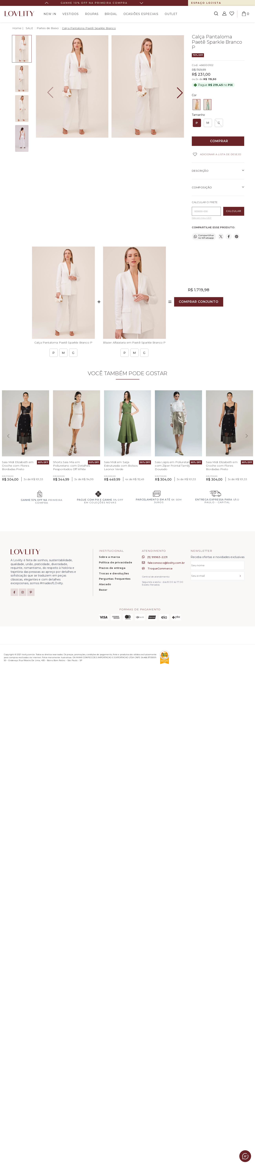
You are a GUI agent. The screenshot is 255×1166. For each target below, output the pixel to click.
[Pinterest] (31, 592)
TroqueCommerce (157, 568)
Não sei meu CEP (201, 217)
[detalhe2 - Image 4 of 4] (21, 138)
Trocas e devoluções (114, 573)
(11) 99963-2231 (155, 557)
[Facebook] (14, 592)
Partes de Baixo (48, 28)
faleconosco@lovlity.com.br (163, 562)
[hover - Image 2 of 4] (21, 78)
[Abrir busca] (216, 14)
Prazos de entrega (112, 567)
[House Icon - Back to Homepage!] (18, 28)
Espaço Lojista (206, 2)
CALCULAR (233, 211)
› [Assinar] (240, 575)
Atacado (105, 584)
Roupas (92, 14)
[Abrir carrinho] (243, 14)
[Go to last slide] (46, 3)
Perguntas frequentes (115, 578)
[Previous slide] (8, 436)
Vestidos (70, 14)
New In (50, 14)
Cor (194, 95)
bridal (111, 14)
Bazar (103, 589)
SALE (29, 28)
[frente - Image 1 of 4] (21, 49)
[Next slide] (141, 3)
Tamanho (198, 114)
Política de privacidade (115, 562)
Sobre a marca (109, 556)
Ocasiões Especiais (140, 14)
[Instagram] (22, 592)
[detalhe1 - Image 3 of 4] (21, 108)
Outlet (171, 14)
